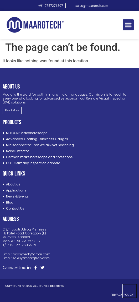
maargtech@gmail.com (31, 254)
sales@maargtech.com (31, 258)
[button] (128, 24)
